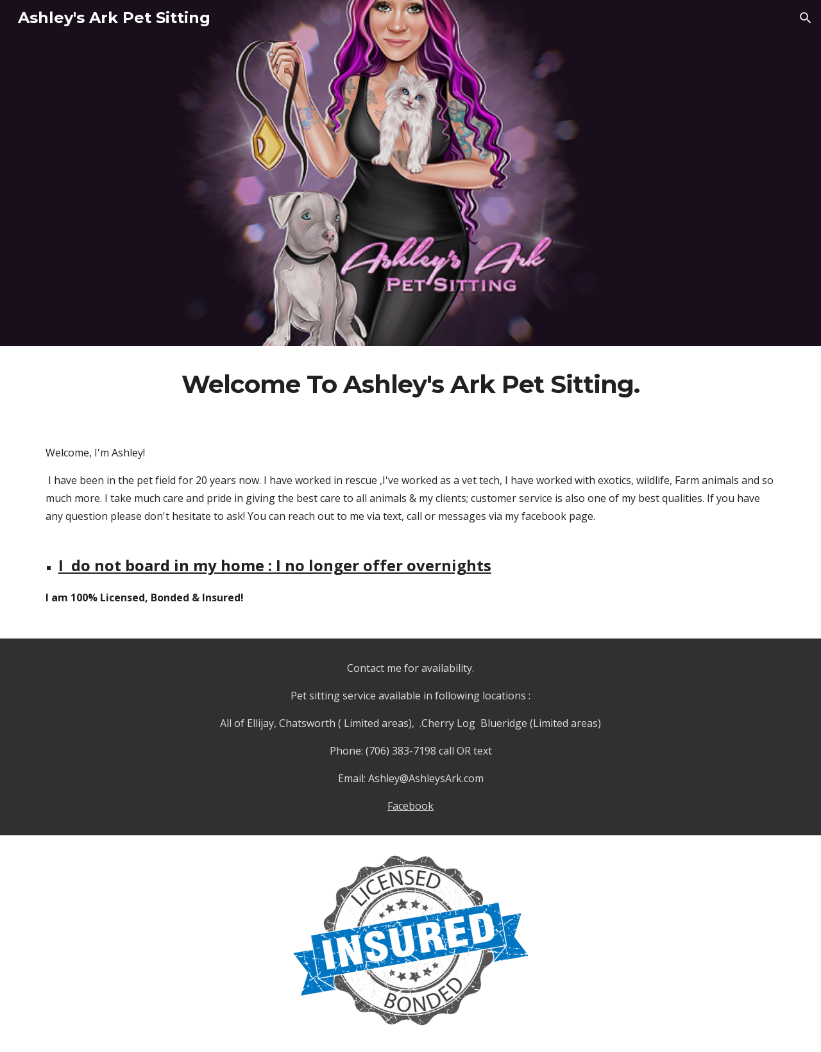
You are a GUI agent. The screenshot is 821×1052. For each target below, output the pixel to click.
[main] (410, 385)
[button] (805, 18)
